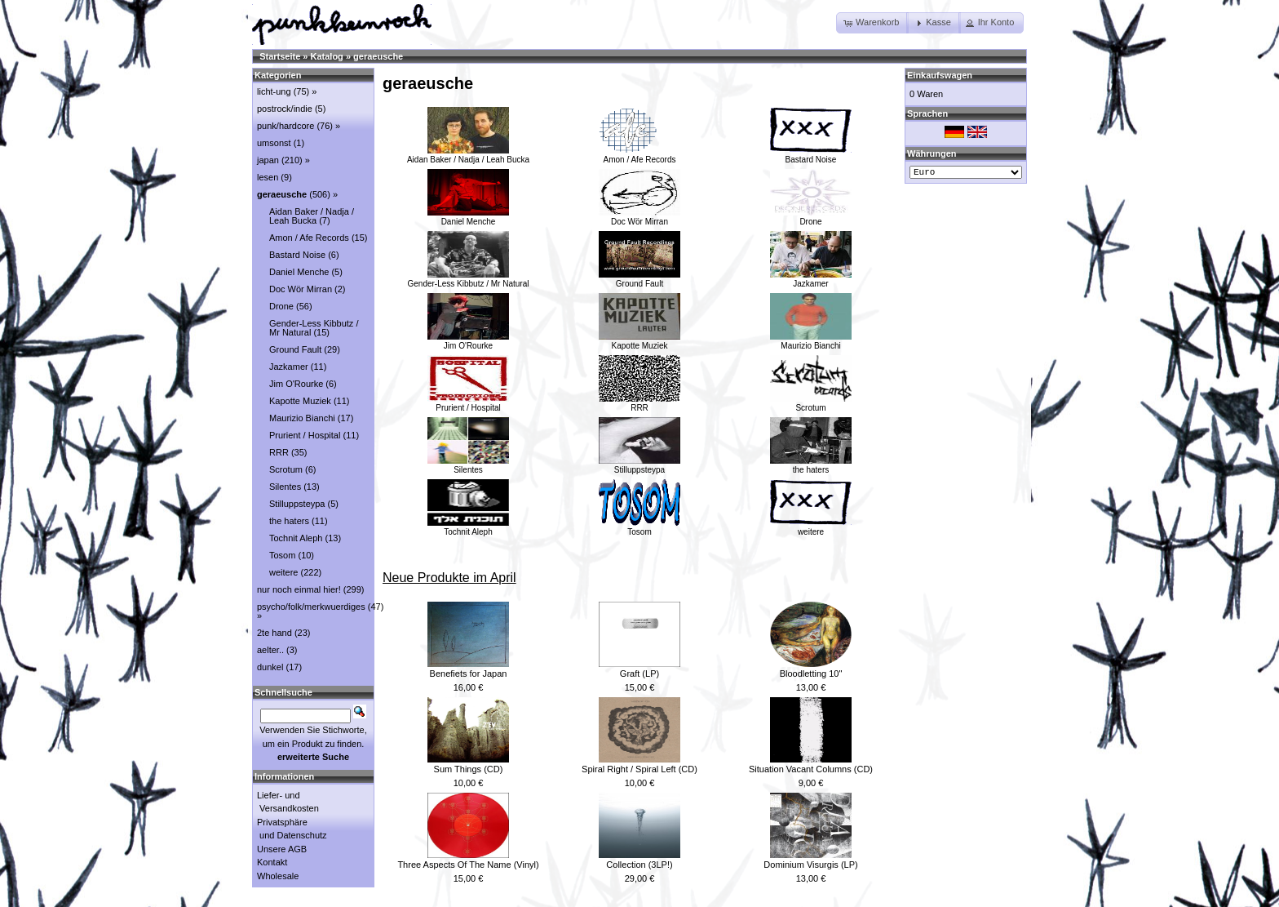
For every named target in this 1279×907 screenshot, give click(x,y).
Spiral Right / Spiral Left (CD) (639, 769)
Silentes (468, 465)
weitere (811, 527)
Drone (811, 217)
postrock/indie (284, 108)
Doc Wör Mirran (639, 217)
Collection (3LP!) (639, 864)
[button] (872, 22)
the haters (811, 465)
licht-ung (274, 91)
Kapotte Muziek (639, 341)
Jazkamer (811, 279)
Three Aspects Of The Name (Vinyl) (467, 864)
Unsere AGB (282, 849)
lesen (267, 177)
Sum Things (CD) (468, 769)
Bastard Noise (811, 155)
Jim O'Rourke (468, 341)
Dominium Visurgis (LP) (810, 864)
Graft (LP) (639, 673)
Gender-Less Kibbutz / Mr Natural (468, 279)
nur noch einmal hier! (299, 589)
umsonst (274, 143)
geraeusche (378, 56)
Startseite (279, 56)
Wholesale (278, 876)
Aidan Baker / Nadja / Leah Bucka (468, 155)
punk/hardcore (285, 126)
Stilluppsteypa (639, 465)
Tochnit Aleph (468, 527)
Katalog (327, 56)
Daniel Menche (468, 217)
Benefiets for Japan (468, 673)
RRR (639, 403)
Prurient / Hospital (468, 403)
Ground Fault (639, 279)
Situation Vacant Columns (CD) (811, 769)
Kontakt (272, 862)
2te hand (274, 633)
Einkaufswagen (939, 75)
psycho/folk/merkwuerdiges (311, 606)
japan (268, 160)
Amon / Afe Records (639, 155)
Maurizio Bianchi (811, 341)
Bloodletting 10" (811, 673)
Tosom (639, 527)
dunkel (270, 667)
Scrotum (811, 403)
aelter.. (270, 650)
